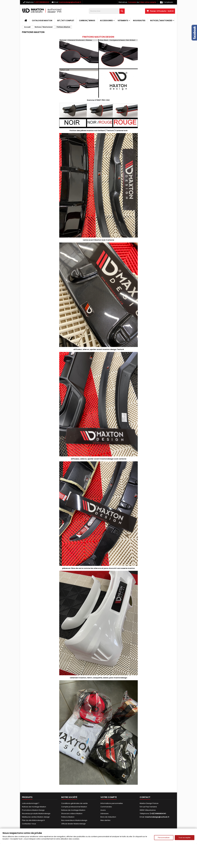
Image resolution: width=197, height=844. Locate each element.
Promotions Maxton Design (33, 810)
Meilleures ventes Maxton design (36, 817)
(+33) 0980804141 (41, 2)
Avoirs (103, 810)
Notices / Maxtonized (161, 20)
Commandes (106, 806)
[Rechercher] (107, 11)
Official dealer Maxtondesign (73, 823)
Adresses (104, 813)
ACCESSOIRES (106, 20)
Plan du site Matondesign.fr (33, 820)
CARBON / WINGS (87, 20)
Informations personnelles (111, 803)
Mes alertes (105, 820)
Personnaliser (164, 837)
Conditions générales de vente (74, 803)
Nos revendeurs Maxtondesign (74, 820)
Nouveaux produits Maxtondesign (36, 813)
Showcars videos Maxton (71, 813)
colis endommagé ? (30, 803)
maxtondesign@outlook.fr (70, 2)
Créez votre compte (147, 2)
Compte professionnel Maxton (74, 806)
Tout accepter (185, 837)
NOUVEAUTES (139, 20)
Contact (145, 797)
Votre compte (108, 797)
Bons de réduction (108, 817)
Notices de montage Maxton (34, 806)
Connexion (132, 2)
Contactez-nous (29, 823)
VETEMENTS (123, 20)
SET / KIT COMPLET (65, 20)
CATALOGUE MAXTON (42, 20)
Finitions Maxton (67, 817)
